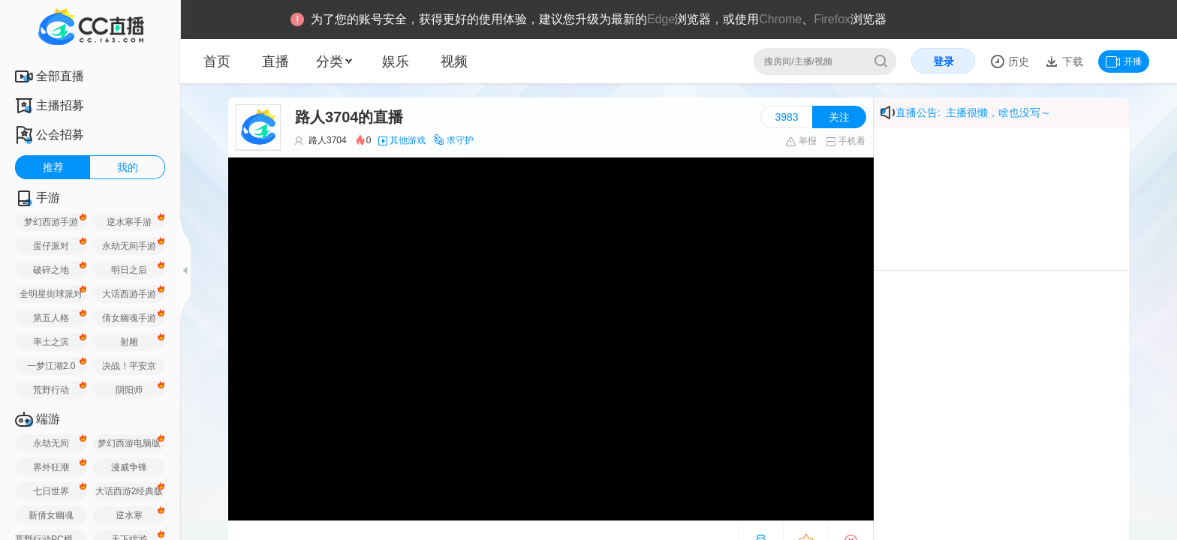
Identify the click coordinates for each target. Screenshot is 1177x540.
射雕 (129, 342)
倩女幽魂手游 (129, 318)
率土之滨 (51, 342)
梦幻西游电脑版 (129, 443)
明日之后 (129, 270)
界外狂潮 (51, 467)
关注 (839, 117)
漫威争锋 (129, 467)
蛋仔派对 (51, 246)
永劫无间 (51, 443)
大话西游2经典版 (129, 491)
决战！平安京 (129, 366)
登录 (943, 62)
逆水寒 (129, 515)
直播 (275, 61)
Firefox (832, 19)
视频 (454, 61)
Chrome (780, 19)
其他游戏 (408, 140)
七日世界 (51, 491)
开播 (1124, 61)
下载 (1071, 62)
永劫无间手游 (129, 246)
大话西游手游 (129, 294)
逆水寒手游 (129, 222)
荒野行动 (51, 390)
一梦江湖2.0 (51, 366)
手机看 (845, 141)
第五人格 (51, 318)
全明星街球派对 (51, 294)
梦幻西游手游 (51, 222)
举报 (800, 141)
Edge (661, 19)
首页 (216, 61)
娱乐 (395, 61)
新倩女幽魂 (51, 515)
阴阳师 (129, 390)
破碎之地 (51, 270)
